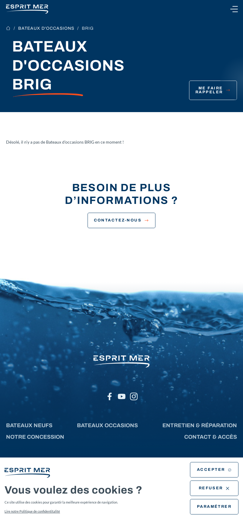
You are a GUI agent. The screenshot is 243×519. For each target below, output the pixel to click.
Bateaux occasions (107, 425)
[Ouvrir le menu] (234, 9)
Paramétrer (214, 506)
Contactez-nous (121, 220)
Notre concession (35, 437)
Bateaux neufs (29, 425)
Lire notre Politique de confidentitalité (32, 511)
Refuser (214, 488)
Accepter (214, 469)
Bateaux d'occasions (46, 28)
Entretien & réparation (199, 425)
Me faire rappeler (213, 90)
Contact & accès (210, 437)
